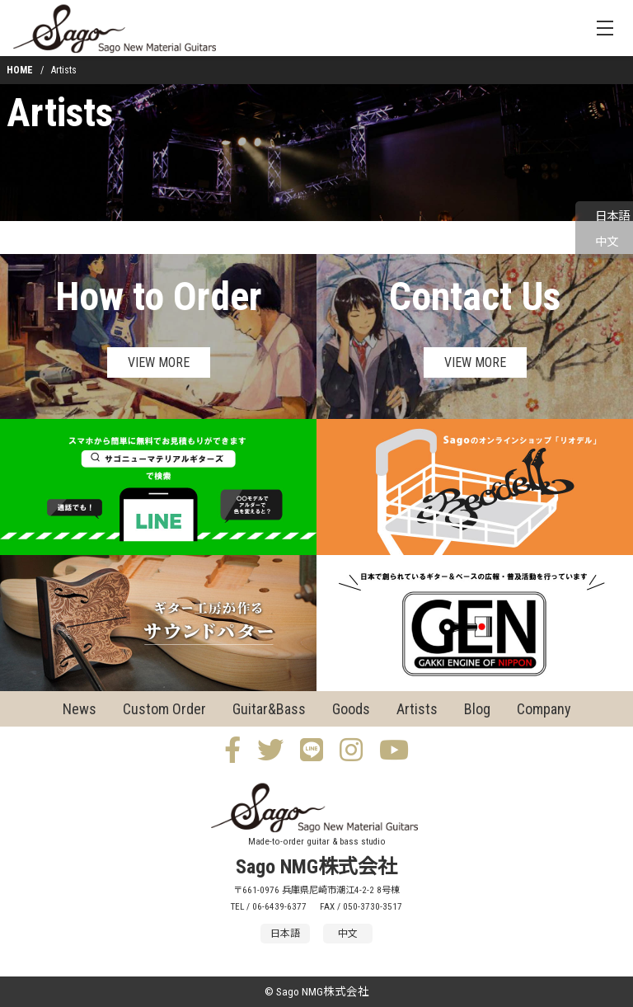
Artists (60, 112)
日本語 (612, 216)
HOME (20, 70)
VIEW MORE (159, 362)
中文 (606, 242)
